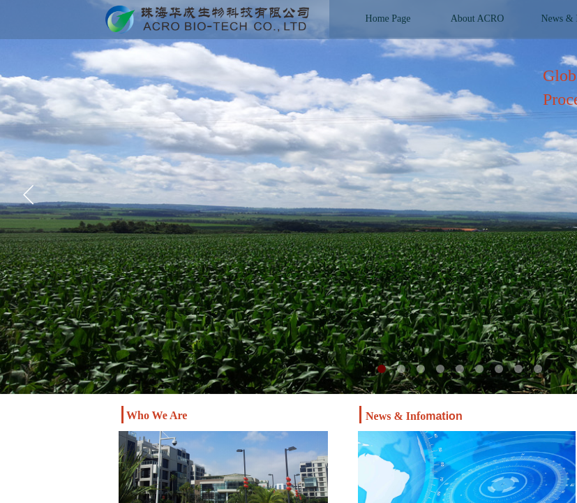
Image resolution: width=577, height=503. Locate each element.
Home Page (388, 18)
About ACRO (477, 18)
